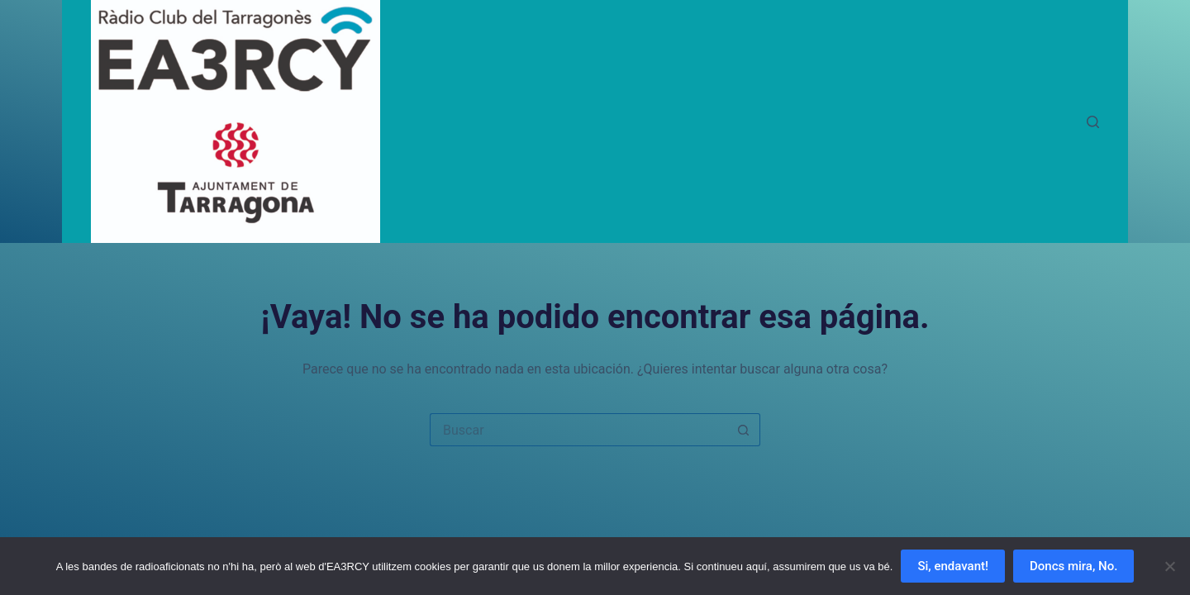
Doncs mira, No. (1073, 566)
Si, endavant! (952, 566)
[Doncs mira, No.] (1169, 566)
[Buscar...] (578, 429)
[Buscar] (1093, 122)
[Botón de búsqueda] (743, 429)
